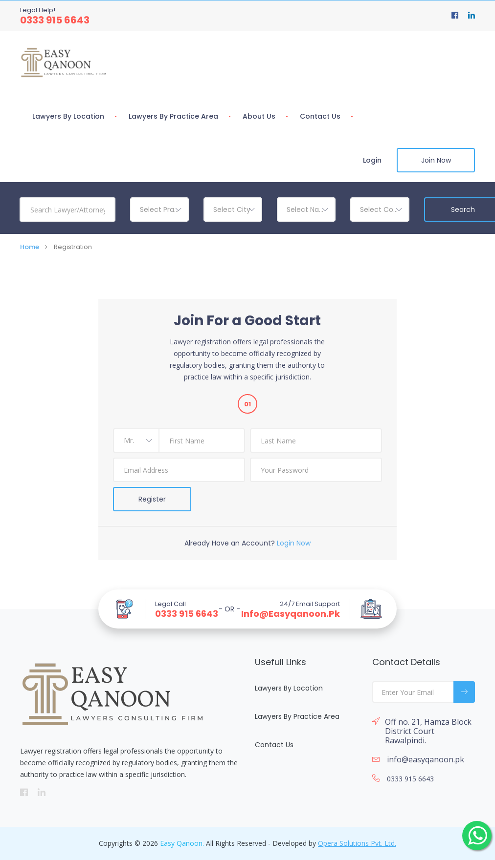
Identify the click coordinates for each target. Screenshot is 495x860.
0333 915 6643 (55, 20)
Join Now (436, 160)
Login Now (294, 543)
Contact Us (320, 116)
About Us (259, 116)
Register (152, 499)
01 (247, 404)
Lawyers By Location (68, 116)
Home (29, 247)
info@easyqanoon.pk (290, 614)
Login (372, 160)
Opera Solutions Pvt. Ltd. (357, 843)
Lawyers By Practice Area (173, 116)
